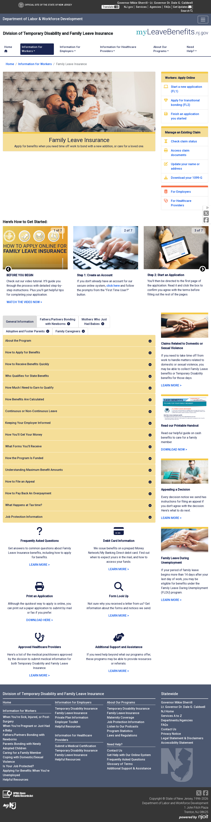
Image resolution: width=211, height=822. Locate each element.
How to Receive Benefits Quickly (78, 364)
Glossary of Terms (120, 764)
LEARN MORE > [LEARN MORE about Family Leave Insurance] (39, 564)
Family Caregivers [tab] (70, 331)
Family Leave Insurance (71, 713)
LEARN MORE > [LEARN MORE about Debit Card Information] (118, 569)
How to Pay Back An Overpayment (78, 493)
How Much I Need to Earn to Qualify (78, 388)
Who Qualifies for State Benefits (78, 376)
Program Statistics (120, 731)
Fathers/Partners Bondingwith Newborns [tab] (57, 322)
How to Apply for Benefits (78, 352)
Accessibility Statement (177, 742)
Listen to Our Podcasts (122, 726)
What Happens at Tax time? (78, 505)
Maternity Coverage (120, 717)
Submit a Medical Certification (75, 746)
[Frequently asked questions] (167, 6)
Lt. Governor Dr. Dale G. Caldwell (183, 707)
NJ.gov (128, 6)
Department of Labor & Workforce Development (43, 19)
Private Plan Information (71, 717)
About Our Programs (121, 702)
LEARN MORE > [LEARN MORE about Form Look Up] (118, 615)
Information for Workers (35, 64)
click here (113, 285)
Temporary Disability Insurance (76, 708)
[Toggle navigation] (203, 19)
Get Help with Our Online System (129, 755)
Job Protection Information (78, 517)
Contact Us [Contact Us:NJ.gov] (168, 729)
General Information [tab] (20, 321)
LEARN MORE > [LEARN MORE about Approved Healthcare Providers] (39, 675)
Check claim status (184, 141)
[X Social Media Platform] (207, 213)
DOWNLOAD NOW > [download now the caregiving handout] (174, 449)
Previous (8, 269)
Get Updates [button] (182, 6)
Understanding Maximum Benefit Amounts (78, 470)
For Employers (181, 191)
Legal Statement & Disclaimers (182, 738)
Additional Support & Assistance (129, 768)
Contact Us (114, 750)
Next (202, 269)
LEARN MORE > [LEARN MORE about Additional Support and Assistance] (118, 671)
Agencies (155, 6)
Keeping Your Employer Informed (78, 423)
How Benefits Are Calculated (78, 399)
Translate (110, 7)
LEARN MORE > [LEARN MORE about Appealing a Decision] (171, 518)
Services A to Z (171, 716)
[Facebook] (207, 220)
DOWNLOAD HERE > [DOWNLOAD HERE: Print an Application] (39, 620)
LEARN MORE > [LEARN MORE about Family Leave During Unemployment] (171, 600)
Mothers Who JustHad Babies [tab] (94, 322)
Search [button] (187, 10)
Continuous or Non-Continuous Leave (78, 411)
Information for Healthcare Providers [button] (118, 49)
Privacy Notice (171, 734)
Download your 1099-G (186, 177)
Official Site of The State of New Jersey (45, 5)
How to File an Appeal (78, 482)
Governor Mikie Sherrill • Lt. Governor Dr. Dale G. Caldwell (155, 2)
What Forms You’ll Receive (78, 446)
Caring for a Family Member (22, 753)
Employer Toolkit (66, 722)
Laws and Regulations (122, 735)
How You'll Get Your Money (78, 435)
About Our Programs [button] (160, 49)
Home (8, 48)
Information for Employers (73, 702)
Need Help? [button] (190, 49)
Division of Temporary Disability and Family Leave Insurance (53, 694)
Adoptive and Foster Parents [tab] (27, 331)
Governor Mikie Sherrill (176, 702)
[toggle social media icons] (207, 208)
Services (141, 6)
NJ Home (167, 711)
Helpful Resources (15, 779)
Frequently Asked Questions (126, 759)
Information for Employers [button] (70, 49)
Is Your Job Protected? (18, 766)
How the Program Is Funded (78, 458)
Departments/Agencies (177, 720)
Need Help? (114, 744)
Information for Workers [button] (32, 49)
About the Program (78, 341)
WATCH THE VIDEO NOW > (24, 302)
